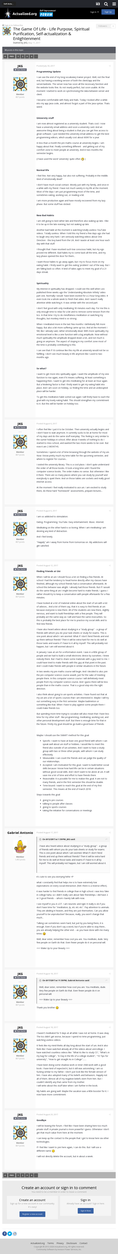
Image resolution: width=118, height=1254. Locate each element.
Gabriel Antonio (20, 833)
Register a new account (32, 1214)
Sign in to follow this (13, 25)
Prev (12, 56)
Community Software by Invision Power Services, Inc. (59, 1249)
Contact (83, 1243)
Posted (47, 65)
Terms (50, 1243)
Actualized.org (38, 1243)
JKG (25, 42)
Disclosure (71, 1243)
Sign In (94, 12)
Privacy (60, 1243)
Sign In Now (86, 1210)
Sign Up (108, 11)
